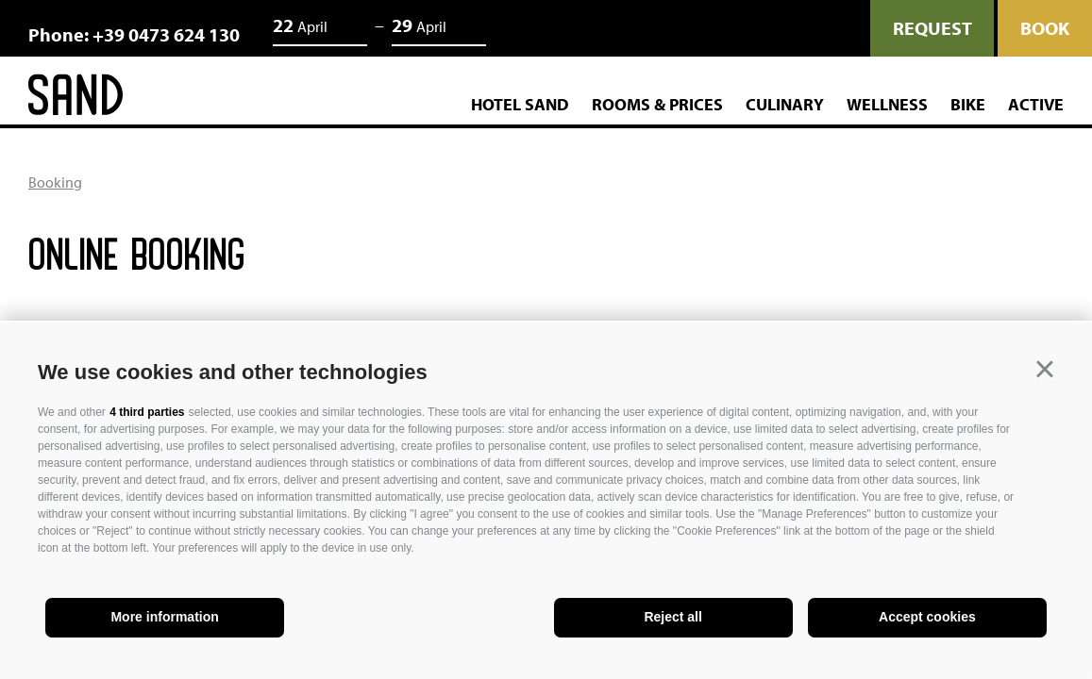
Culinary (785, 104)
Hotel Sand (520, 104)
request (931, 28)
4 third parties (146, 412)
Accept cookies (927, 616)
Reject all (672, 616)
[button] (1044, 369)
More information (164, 616)
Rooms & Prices (657, 104)
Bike (967, 104)
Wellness (887, 104)
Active (1036, 104)
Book (1044, 28)
